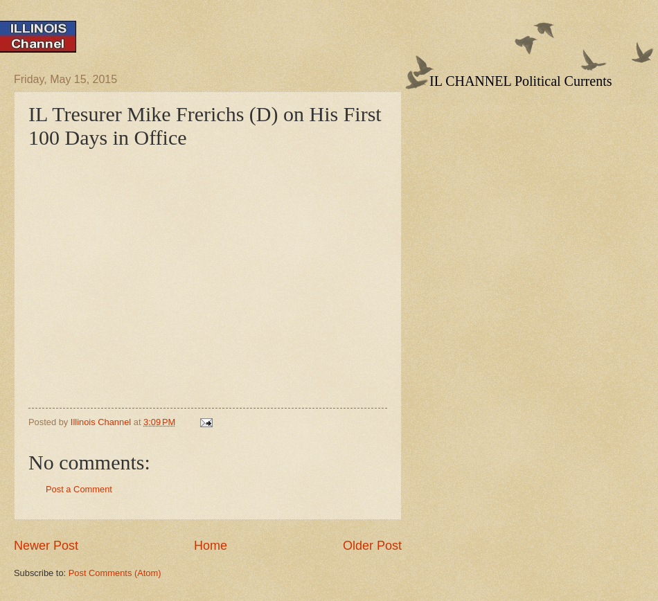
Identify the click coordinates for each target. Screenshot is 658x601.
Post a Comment (79, 489)
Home (210, 546)
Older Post (372, 546)
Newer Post (46, 546)
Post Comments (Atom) (115, 573)
